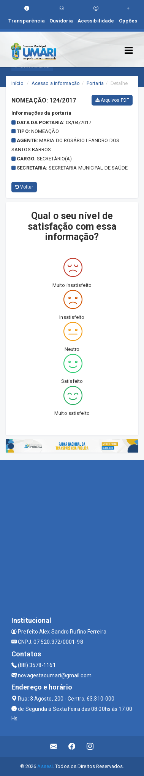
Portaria (95, 83)
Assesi (45, 766)
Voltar (24, 187)
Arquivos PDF (112, 100)
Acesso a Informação (56, 83)
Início (17, 83)
